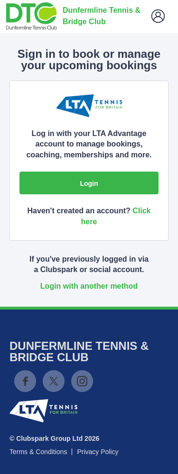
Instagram (82, 381)
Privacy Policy (97, 452)
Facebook (25, 381)
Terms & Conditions (38, 452)
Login (89, 183)
